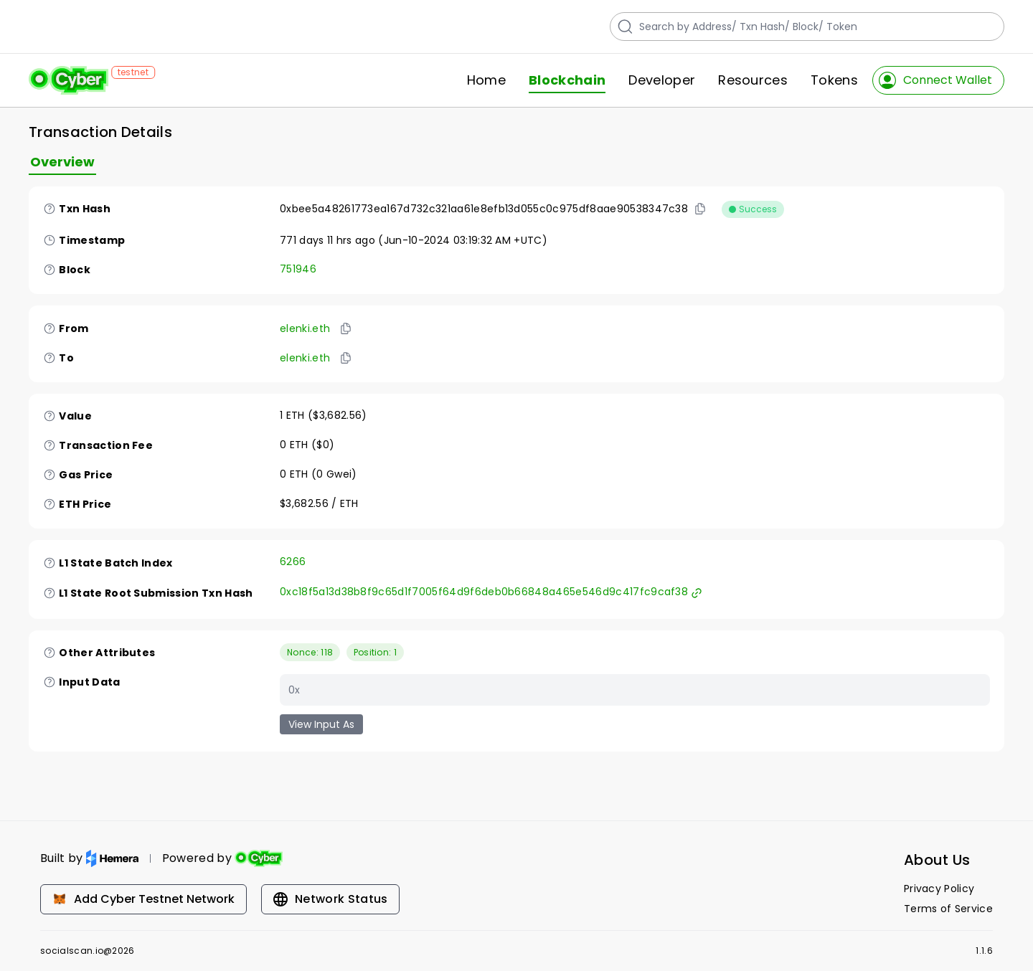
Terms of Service (948, 908)
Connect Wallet (935, 80)
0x (294, 690)
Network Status (330, 899)
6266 (293, 561)
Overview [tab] (62, 162)
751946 (298, 269)
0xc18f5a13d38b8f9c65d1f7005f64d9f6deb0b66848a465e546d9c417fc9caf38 (491, 591)
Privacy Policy (939, 888)
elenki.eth (305, 328)
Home (486, 80)
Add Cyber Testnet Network (143, 899)
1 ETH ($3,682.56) (323, 415)
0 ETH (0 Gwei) (318, 474)
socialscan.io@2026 (87, 951)
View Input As (321, 724)
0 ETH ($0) (307, 444)
